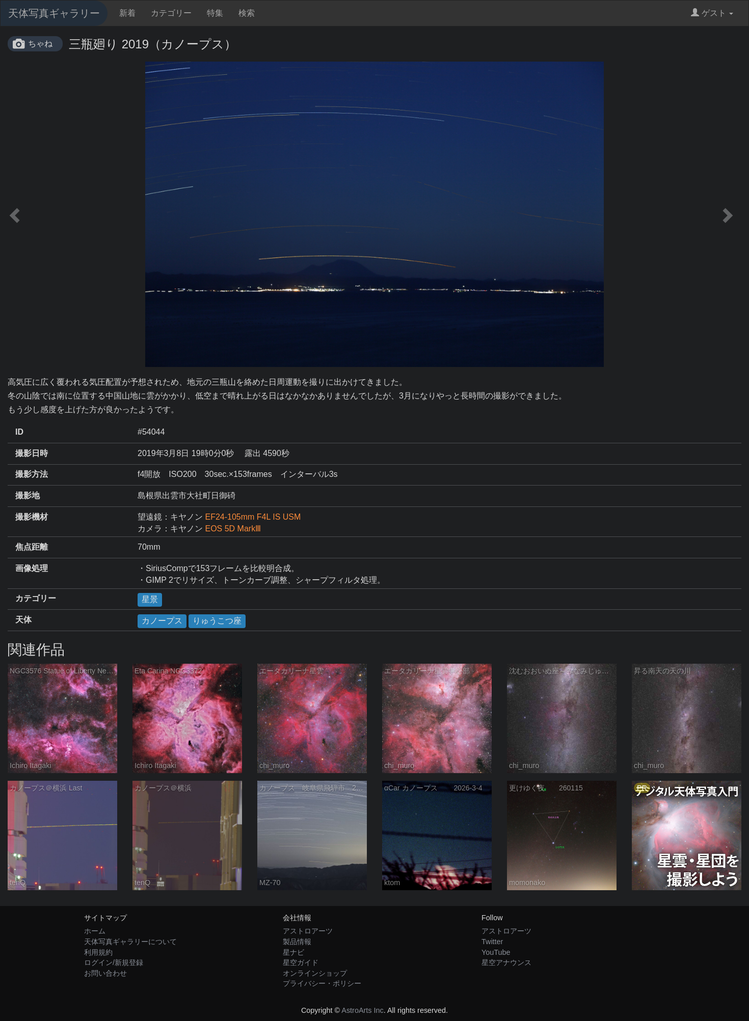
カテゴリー (171, 13)
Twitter (492, 942)
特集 (215, 13)
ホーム (94, 931)
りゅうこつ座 (217, 620)
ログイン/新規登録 (113, 962)
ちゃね (40, 43)
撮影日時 (31, 453)
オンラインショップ (315, 973)
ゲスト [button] (712, 13)
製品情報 (297, 942)
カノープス (162, 620)
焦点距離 (31, 547)
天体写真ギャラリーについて (130, 942)
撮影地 (27, 495)
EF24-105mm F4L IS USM (253, 517)
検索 (246, 13)
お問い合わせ (105, 973)
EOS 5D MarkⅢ (233, 528)
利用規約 (98, 952)
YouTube (496, 952)
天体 (23, 619)
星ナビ (293, 952)
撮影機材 (31, 517)
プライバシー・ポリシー (322, 983)
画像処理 (31, 568)
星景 (150, 599)
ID (19, 432)
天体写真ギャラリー (54, 13)
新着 (127, 13)
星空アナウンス (506, 962)
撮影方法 (31, 474)
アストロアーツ (308, 931)
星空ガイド (300, 962)
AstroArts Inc (362, 1010)
